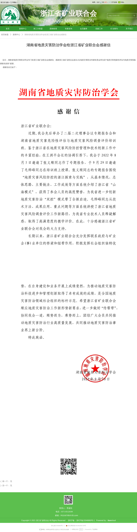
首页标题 (4, 35)
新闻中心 (16, 35)
